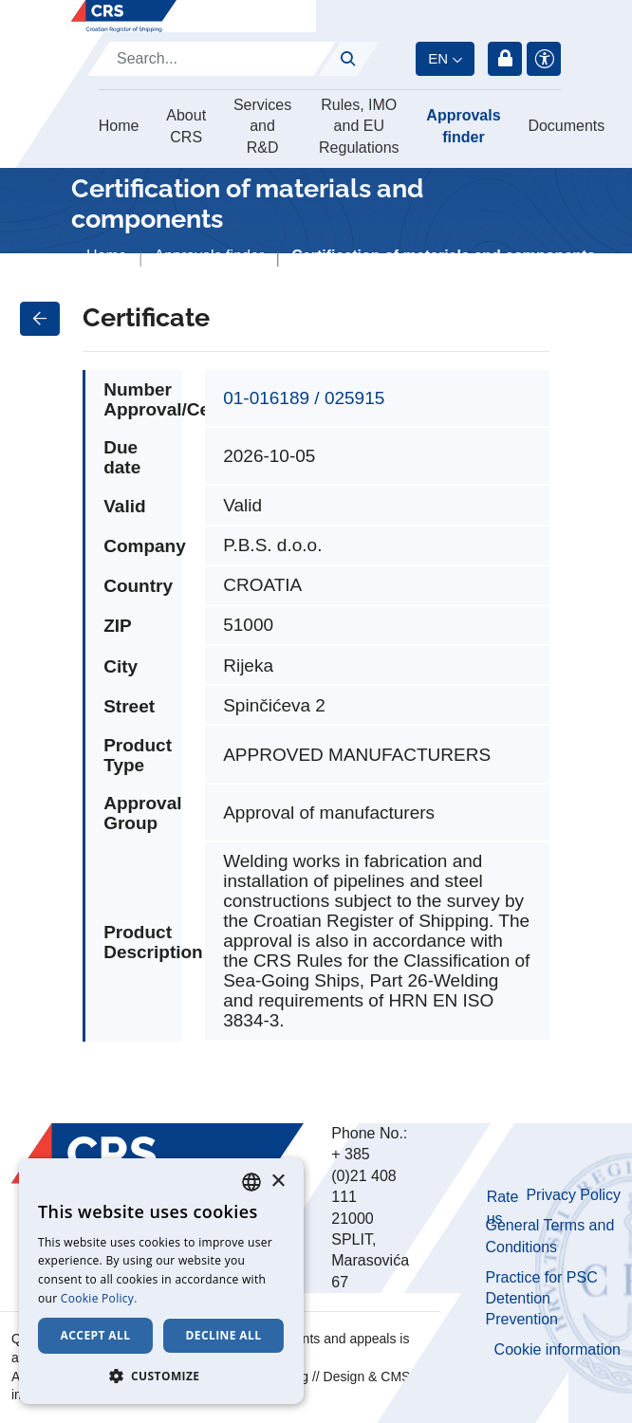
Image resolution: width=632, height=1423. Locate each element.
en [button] (438, 58)
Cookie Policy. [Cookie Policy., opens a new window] (99, 1298)
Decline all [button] (224, 1335)
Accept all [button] (96, 1335)
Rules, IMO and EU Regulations (359, 126)
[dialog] (161, 1281)
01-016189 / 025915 (303, 398)
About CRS (186, 125)
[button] (161, 1375)
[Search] (212, 59)
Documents (566, 126)
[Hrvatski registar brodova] (124, 16)
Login (505, 59)
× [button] (277, 1181)
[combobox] (251, 1182)
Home (119, 126)
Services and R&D (262, 126)
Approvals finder (463, 125)
